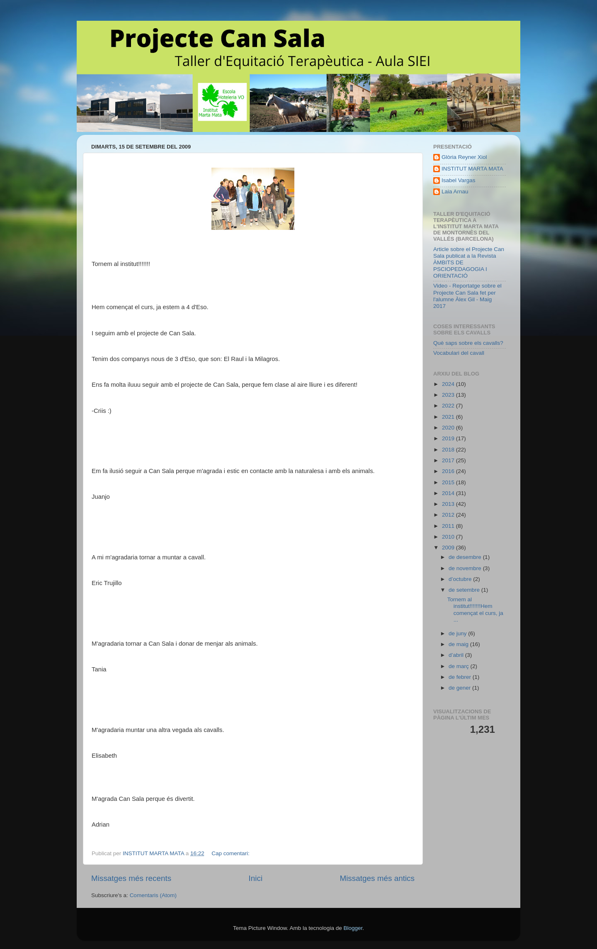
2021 (449, 417)
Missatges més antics (377, 878)
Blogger (352, 928)
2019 (449, 438)
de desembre (466, 557)
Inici (256, 878)
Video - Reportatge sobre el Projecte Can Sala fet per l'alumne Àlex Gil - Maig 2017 (467, 296)
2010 (449, 537)
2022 (449, 406)
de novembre (466, 568)
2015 (449, 482)
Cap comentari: (231, 853)
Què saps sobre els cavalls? (468, 343)
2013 (449, 504)
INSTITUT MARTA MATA (472, 169)
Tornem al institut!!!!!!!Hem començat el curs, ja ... (475, 609)
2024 (449, 384)
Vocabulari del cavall (458, 353)
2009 (449, 547)
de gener (460, 688)
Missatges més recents (131, 878)
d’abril (457, 655)
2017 (449, 460)
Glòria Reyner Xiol (464, 157)
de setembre (465, 590)
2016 (449, 471)
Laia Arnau (455, 191)
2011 (449, 526)
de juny (458, 633)
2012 (449, 515)
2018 (449, 449)
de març (460, 666)
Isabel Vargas (459, 180)
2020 (449, 427)
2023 (449, 395)
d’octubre (461, 579)
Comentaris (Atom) (153, 895)
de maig (459, 644)
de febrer (461, 677)
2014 (449, 493)
